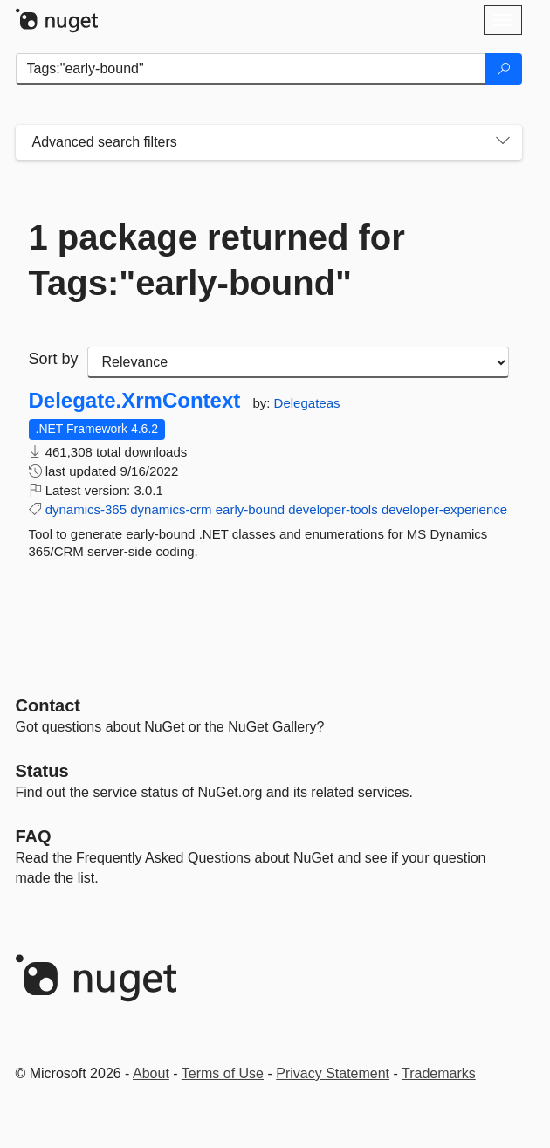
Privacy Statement (332, 1073)
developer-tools (333, 509)
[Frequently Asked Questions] (34, 836)
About (151, 1073)
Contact (48, 705)
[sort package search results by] (298, 362)
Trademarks (439, 1073)
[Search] (503, 69)
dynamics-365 (86, 509)
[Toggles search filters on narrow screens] (503, 142)
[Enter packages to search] (251, 69)
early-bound (250, 509)
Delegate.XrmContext (135, 400)
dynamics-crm (170, 509)
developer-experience (444, 509)
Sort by (54, 359)
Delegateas (307, 402)
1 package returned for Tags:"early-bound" (217, 260)
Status (42, 770)
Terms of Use (223, 1073)
